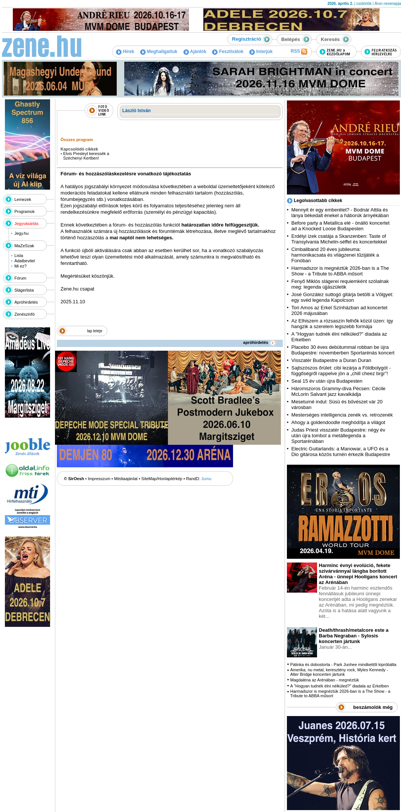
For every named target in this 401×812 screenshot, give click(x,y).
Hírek (125, 51)
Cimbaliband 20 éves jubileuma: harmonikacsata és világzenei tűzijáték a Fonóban (335, 254)
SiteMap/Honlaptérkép (161, 478)
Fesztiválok (227, 51)
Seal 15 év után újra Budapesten (328, 381)
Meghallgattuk (158, 51)
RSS (299, 52)
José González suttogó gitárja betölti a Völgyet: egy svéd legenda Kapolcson (342, 297)
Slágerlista (24, 290)
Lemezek (22, 199)
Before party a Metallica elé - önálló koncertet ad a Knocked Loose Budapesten (340, 225)
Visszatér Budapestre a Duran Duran (331, 360)
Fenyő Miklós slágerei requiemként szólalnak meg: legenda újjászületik (340, 284)
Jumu (206, 478)
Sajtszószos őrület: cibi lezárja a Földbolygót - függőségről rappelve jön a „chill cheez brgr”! (341, 370)
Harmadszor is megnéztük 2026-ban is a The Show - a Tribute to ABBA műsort (340, 271)
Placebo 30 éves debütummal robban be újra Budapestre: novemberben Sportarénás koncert (343, 350)
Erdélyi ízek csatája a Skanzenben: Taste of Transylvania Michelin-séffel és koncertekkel (339, 239)
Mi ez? (20, 266)
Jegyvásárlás (26, 223)
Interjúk (261, 51)
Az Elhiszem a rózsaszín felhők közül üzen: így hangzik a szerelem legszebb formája (342, 323)
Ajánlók (194, 51)
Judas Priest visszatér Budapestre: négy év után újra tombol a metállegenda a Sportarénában (338, 435)
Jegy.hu (21, 233)
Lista (18, 255)
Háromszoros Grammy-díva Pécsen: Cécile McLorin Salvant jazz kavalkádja (338, 391)
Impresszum (99, 478)
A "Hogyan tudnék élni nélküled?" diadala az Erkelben (339, 686)
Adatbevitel (24, 261)
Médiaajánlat (125, 478)
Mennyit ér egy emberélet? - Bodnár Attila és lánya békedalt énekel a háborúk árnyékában (340, 212)
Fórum (20, 278)
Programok (24, 211)
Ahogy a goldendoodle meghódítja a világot (338, 422)
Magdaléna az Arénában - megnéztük (324, 680)
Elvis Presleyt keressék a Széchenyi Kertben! (86, 155)
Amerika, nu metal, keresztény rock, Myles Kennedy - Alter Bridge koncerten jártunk (339, 672)
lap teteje (94, 331)
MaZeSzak (24, 245)
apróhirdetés (259, 342)
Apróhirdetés (26, 302)
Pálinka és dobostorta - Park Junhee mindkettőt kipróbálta (343, 664)
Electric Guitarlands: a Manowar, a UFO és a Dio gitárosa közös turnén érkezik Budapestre (340, 451)
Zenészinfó (24, 314)
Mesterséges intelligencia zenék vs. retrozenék (342, 415)
